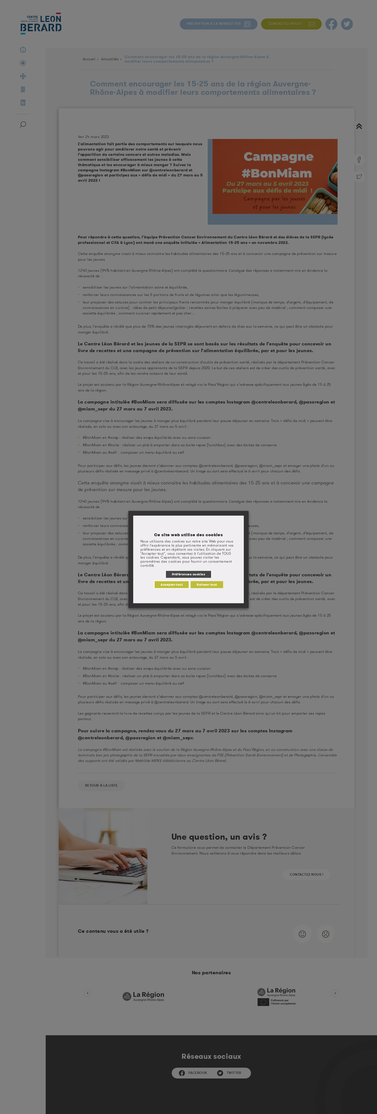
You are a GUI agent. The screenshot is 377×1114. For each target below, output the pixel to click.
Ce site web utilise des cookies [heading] (188, 534)
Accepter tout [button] (172, 584)
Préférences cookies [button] (188, 574)
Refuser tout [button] (207, 584)
